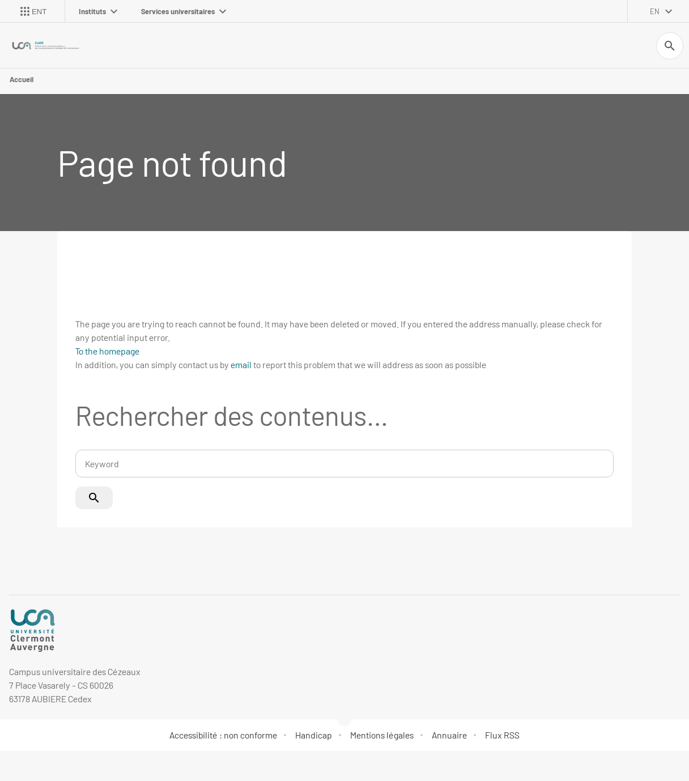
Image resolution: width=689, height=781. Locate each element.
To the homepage (107, 350)
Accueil (21, 79)
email (241, 364)
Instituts (98, 11)
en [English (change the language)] (655, 11)
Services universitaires (183, 11)
